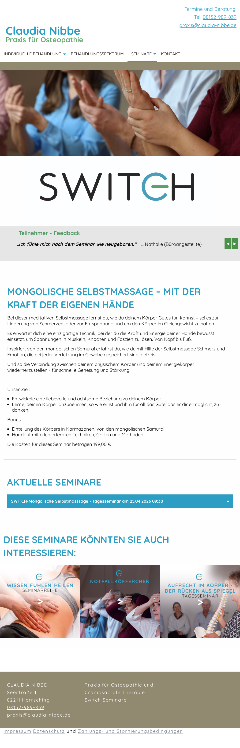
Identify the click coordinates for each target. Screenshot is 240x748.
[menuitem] (188, 54)
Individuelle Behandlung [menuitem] (32, 54)
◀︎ (228, 243)
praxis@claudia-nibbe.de (39, 715)
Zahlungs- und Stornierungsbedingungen (130, 731)
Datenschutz (49, 731)
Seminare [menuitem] (141, 54)
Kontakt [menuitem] (170, 54)
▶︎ (235, 243)
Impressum (17, 731)
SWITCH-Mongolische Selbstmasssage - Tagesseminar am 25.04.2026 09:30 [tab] (87, 501)
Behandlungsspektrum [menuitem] (97, 54)
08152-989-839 (219, 17)
